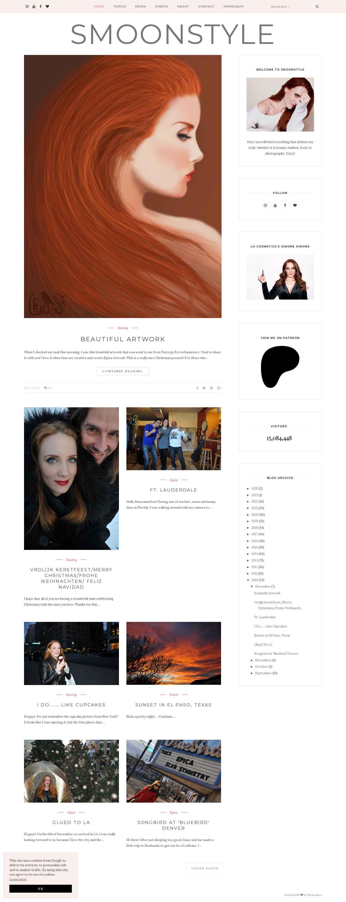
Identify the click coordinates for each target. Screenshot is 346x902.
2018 (254, 528)
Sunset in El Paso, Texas (173, 704)
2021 (254, 508)
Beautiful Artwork (123, 339)
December (263, 586)
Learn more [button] (18, 879)
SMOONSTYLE (173, 34)
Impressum (234, 6)
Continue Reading (123, 371)
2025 (254, 489)
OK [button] (40, 888)
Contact (206, 6)
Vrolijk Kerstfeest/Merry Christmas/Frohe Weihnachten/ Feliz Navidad (71, 578)
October (261, 667)
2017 (254, 534)
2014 (254, 554)
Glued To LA (71, 821)
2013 (254, 560)
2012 (254, 567)
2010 (254, 580)
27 (50, 387)
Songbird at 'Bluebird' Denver (173, 824)
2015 (254, 547)
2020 (255, 515)
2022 (254, 501)
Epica (174, 480)
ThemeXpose (314, 894)
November (263, 660)
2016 (254, 541)
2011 (254, 573)
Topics (119, 6)
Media (140, 6)
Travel (173, 694)
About (183, 6)
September (263, 673)
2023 (254, 495)
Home (99, 6)
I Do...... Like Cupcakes (71, 704)
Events (161, 6)
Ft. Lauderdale (174, 490)
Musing (122, 328)
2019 (254, 521)
